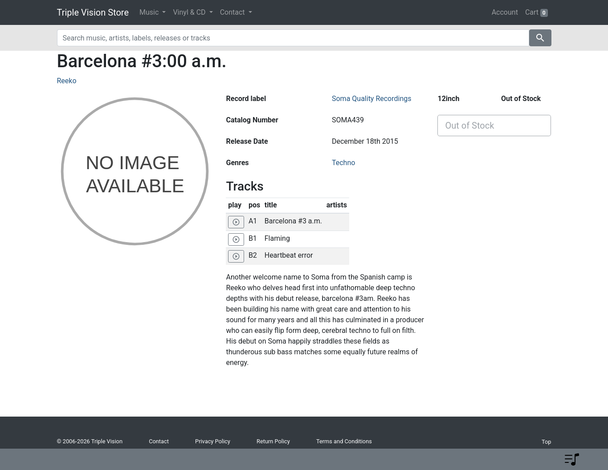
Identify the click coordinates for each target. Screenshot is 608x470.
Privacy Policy (212, 441)
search (540, 37)
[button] (572, 459)
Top (546, 441)
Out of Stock (469, 125)
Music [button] (149, 12)
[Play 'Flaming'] (236, 239)
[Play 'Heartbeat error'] (236, 256)
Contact (159, 441)
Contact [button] (233, 12)
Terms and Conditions (344, 441)
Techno (343, 162)
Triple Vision (106, 441)
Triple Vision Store (93, 12)
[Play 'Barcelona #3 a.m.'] (236, 222)
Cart (536, 12)
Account (505, 12)
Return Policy (273, 441)
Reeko (67, 81)
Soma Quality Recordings (372, 98)
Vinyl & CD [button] (190, 12)
